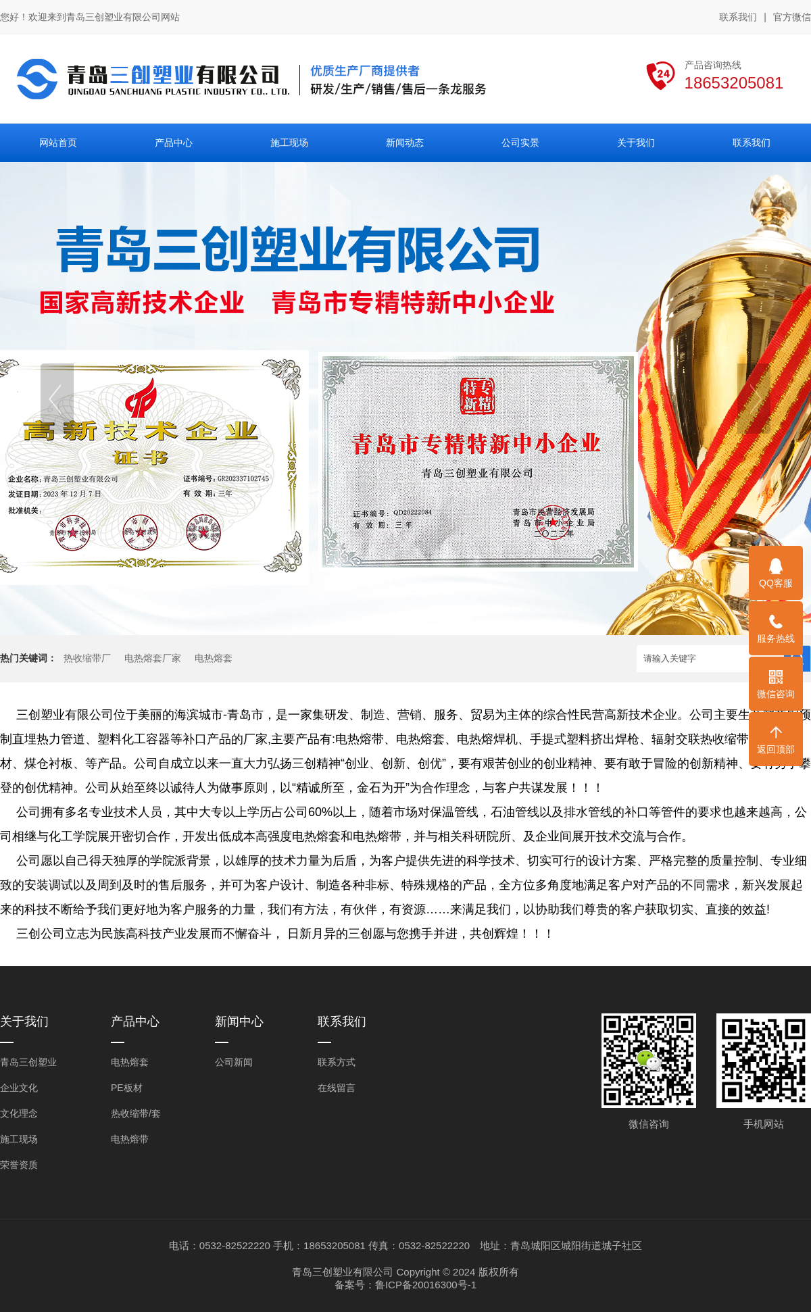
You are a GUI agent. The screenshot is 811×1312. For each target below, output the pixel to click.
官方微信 (792, 17)
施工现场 (19, 1139)
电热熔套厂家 (152, 658)
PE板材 (127, 1087)
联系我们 (738, 16)
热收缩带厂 (87, 658)
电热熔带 (130, 1139)
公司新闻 (234, 1062)
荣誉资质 (19, 1164)
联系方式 (336, 1062)
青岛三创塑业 (28, 1062)
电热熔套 (213, 658)
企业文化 (19, 1087)
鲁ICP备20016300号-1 (425, 1284)
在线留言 (336, 1087)
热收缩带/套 (136, 1113)
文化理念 (19, 1113)
